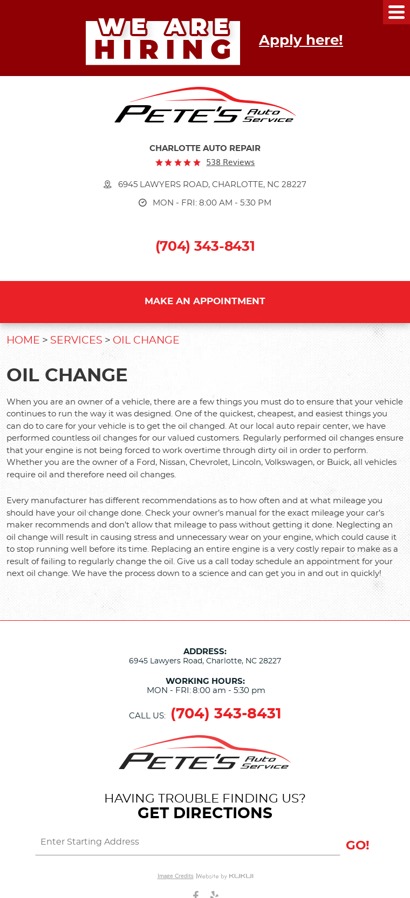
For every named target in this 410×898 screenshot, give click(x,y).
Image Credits (176, 876)
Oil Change (146, 340)
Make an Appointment (205, 301)
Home (23, 340)
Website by (225, 876)
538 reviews (230, 162)
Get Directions (205, 813)
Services (76, 340)
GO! (358, 846)
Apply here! (301, 40)
